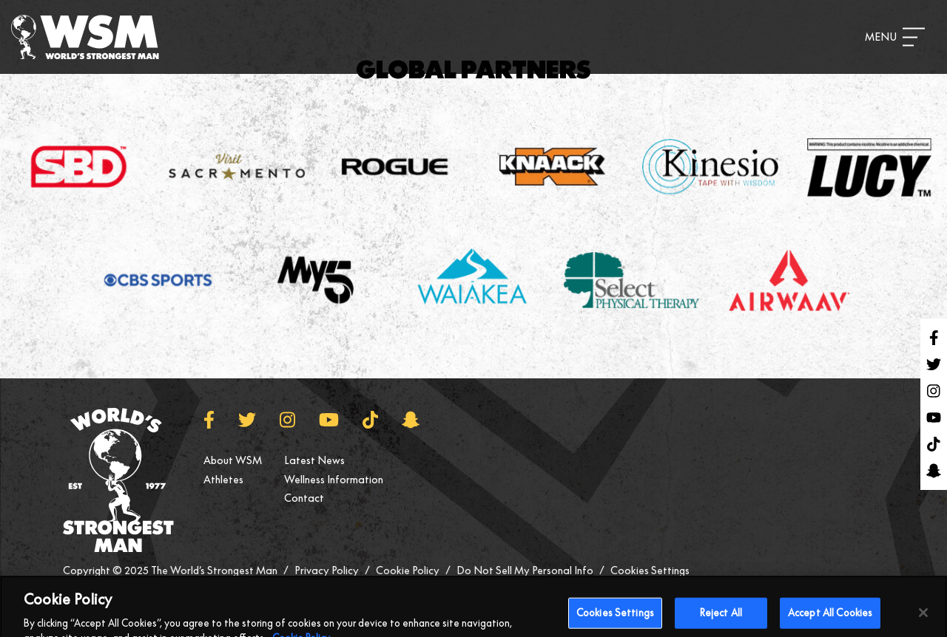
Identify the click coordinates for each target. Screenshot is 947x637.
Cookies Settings (650, 570)
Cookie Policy (407, 570)
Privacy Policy (326, 570)
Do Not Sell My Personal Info (524, 570)
